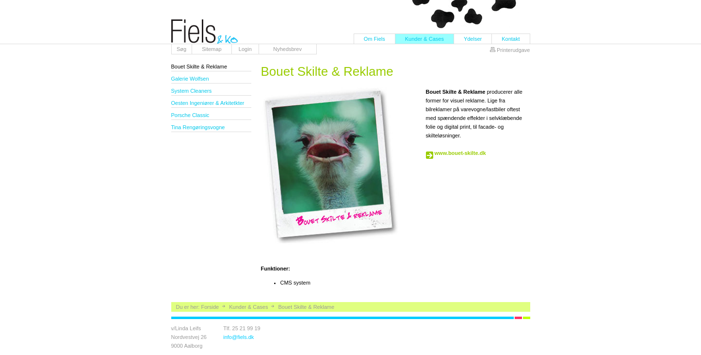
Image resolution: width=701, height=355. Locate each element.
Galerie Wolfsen (190, 79)
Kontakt (511, 39)
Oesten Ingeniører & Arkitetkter (208, 103)
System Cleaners (191, 91)
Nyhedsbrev (287, 49)
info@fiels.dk (238, 337)
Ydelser (473, 39)
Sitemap (211, 49)
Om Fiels (374, 39)
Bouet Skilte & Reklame (199, 66)
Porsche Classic (190, 115)
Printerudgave (513, 50)
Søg (181, 49)
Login (245, 49)
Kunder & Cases (424, 39)
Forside (210, 307)
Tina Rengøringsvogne (198, 127)
